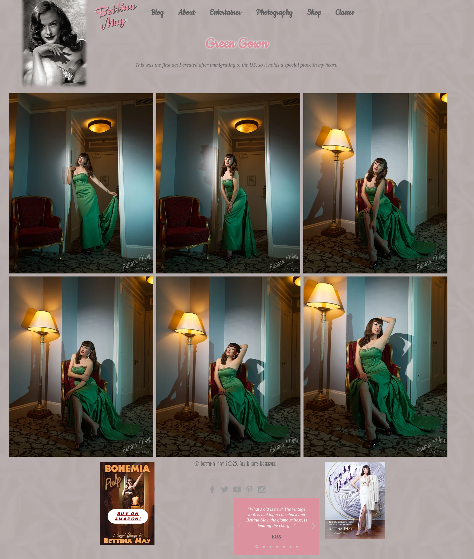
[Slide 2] (264, 547)
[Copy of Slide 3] (290, 547)
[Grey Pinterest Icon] (249, 489)
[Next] (149, 503)
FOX (276, 536)
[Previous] (105, 503)
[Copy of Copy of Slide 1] (297, 547)
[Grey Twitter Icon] (224, 489)
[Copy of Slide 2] (284, 547)
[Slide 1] (120, 536)
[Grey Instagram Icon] (262, 489)
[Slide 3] (134, 537)
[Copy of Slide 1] (277, 547)
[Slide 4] (128, 537)
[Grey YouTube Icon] (237, 489)
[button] (225, 13)
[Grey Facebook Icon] (212, 489)
